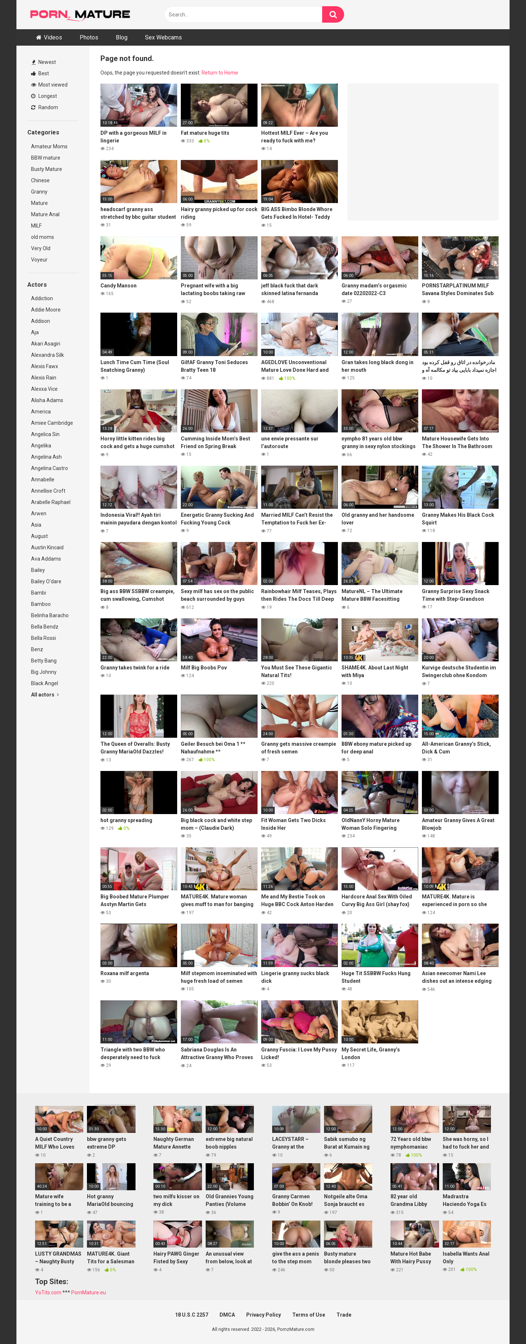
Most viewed (49, 85)
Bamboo (41, 604)
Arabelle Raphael (50, 502)
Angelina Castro (49, 468)
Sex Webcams (163, 37)
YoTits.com (48, 1292)
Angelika (41, 445)
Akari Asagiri (45, 344)
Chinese (40, 180)
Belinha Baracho (50, 615)
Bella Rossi (43, 638)
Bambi (38, 593)
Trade (343, 1315)
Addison (40, 321)
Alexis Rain (43, 378)
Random (44, 107)
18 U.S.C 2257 (191, 1315)
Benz (37, 649)
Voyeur (39, 260)
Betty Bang (44, 661)
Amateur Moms (49, 146)
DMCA (227, 1315)
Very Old (40, 248)
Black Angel (44, 683)
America (41, 412)
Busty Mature (46, 169)
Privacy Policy (263, 1315)
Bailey (38, 570)
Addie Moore (46, 310)
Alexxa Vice (44, 389)
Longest (44, 96)
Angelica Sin (45, 434)
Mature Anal (45, 214)
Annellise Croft (48, 491)
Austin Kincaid (47, 547)
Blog (121, 37)
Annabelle (42, 479)
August (39, 536)
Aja (35, 332)
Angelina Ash (46, 457)
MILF (36, 226)
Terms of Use (308, 1315)
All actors (45, 695)
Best (40, 73)
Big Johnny (44, 672)
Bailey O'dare (46, 581)
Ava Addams (46, 559)
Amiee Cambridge (52, 423)
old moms (42, 237)
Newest (44, 62)
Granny (39, 192)
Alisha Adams (47, 400)
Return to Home (220, 73)
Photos (89, 37)
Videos (53, 37)
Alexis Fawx (44, 366)
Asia (36, 525)
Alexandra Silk (47, 355)
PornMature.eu (88, 1292)
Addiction (42, 298)
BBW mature (45, 158)
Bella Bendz (44, 627)
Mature (39, 203)
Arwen (38, 513)
